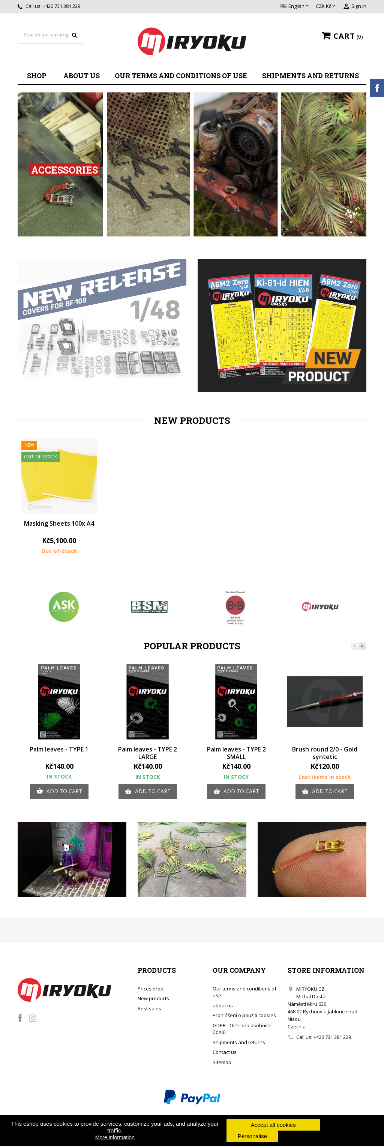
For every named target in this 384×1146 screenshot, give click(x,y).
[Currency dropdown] (326, 6)
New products (192, 420)
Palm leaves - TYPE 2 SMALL (236, 753)
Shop (36, 75)
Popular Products (192, 646)
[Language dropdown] (295, 6)
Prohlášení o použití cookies (244, 1015)
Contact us (225, 1052)
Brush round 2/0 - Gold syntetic (324, 753)
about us (81, 75)
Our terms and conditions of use (181, 75)
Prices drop (151, 988)
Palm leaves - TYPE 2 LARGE (147, 753)
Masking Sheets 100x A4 (59, 523)
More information (115, 1137)
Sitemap (222, 1062)
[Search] (50, 35)
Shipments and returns (310, 75)
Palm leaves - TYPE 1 (59, 749)
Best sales (149, 1008)
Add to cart (59, 791)
